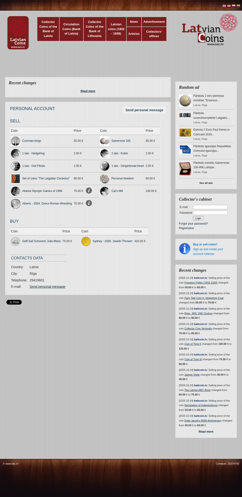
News (134, 21)
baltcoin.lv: (201, 277)
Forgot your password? (193, 223)
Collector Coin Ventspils (198, 328)
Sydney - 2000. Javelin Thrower (113, 241)
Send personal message (144, 110)
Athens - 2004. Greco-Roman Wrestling (47, 203)
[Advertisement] (119, 66)
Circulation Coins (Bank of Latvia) (71, 28)
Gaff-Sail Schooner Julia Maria (41, 241)
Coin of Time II (192, 343)
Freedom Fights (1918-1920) (200, 282)
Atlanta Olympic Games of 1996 (42, 191)
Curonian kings (31, 140)
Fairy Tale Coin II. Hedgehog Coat (204, 298)
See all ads (206, 183)
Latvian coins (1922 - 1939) (116, 28)
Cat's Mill (117, 191)
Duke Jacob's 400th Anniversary (202, 420)
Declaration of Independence (201, 405)
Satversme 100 (120, 140)
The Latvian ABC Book (197, 390)
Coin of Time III (193, 359)
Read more (88, 91)
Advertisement (154, 21)
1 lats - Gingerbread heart (127, 166)
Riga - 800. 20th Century (198, 313)
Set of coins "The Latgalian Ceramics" (46, 178)
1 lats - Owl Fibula (33, 166)
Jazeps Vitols (192, 374)
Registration (186, 228)
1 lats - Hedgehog (33, 153)
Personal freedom (122, 178)
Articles (134, 34)
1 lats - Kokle (119, 153)
